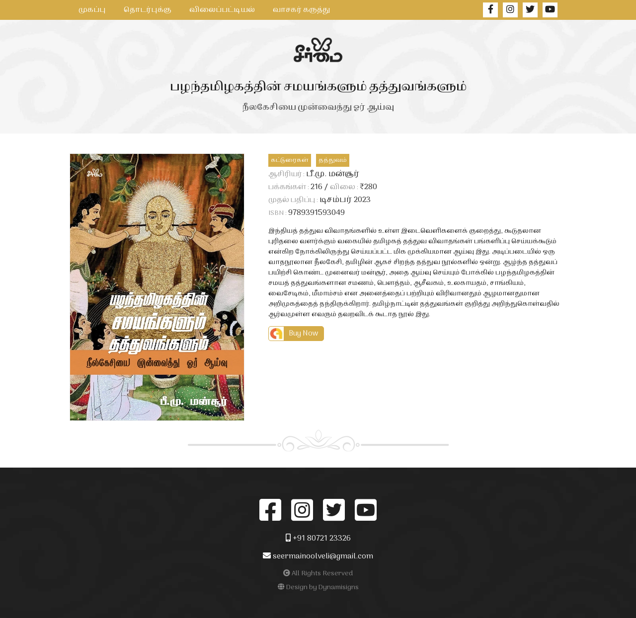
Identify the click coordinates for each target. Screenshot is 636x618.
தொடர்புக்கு (147, 10)
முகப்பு (92, 10)
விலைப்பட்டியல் (222, 10)
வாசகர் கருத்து (301, 10)
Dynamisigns (338, 587)
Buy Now (303, 334)
